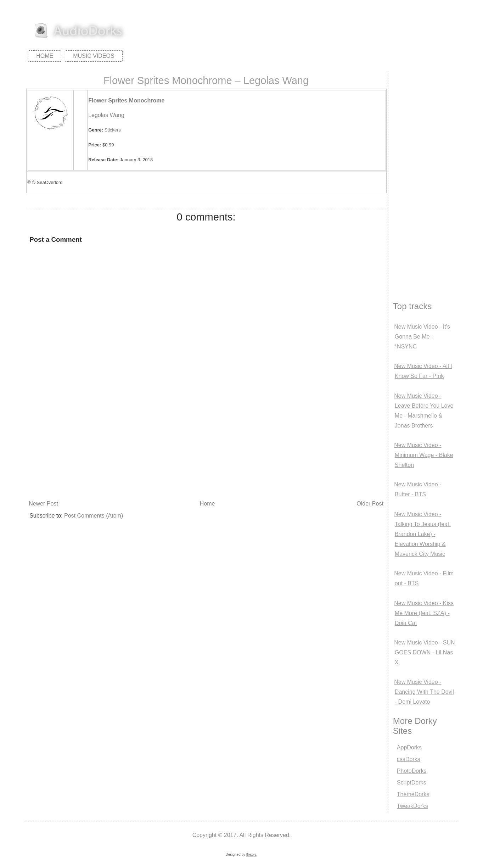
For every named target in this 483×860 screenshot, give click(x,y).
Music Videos (93, 56)
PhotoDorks (412, 771)
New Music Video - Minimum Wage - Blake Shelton (423, 455)
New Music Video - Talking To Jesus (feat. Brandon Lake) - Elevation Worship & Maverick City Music (422, 534)
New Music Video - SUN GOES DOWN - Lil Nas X (424, 652)
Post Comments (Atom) (93, 516)
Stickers (113, 130)
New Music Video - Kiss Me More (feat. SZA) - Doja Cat (424, 613)
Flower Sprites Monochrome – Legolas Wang (206, 80)
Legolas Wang (106, 115)
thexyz (251, 854)
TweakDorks (412, 806)
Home (44, 56)
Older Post (369, 504)
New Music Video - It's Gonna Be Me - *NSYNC (422, 337)
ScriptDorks (411, 783)
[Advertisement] (206, 445)
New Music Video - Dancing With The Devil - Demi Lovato (424, 692)
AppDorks (409, 747)
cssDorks (408, 759)
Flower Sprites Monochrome (126, 100)
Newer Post (43, 504)
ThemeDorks (413, 794)
